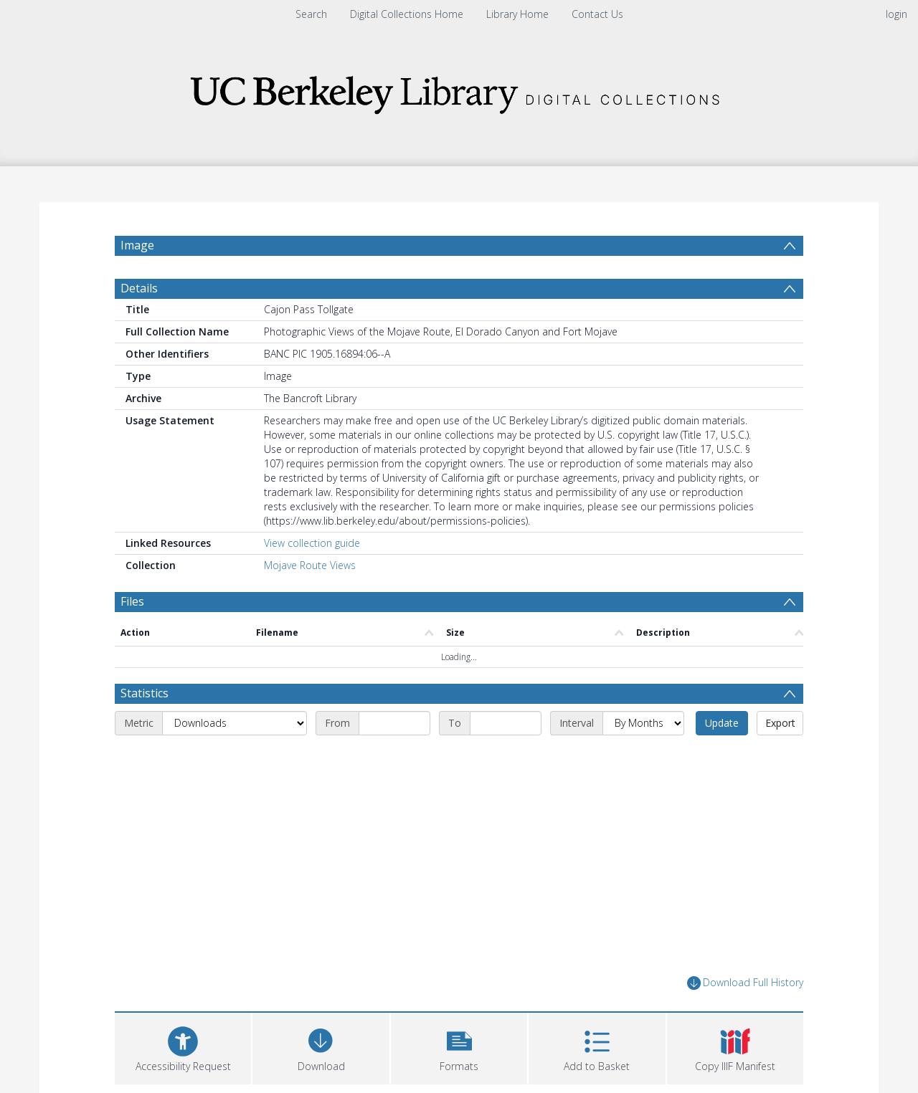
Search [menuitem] (311, 14)
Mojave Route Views (310, 565)
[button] (459, 1047)
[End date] (505, 723)
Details (139, 288)
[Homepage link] (459, 91)
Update (722, 723)
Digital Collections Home (406, 14)
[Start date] (394, 723)
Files (132, 601)
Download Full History (745, 983)
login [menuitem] (896, 14)
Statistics (144, 693)
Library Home (517, 14)
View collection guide (312, 543)
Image (137, 245)
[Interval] (643, 723)
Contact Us (597, 14)
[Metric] (234, 723)
